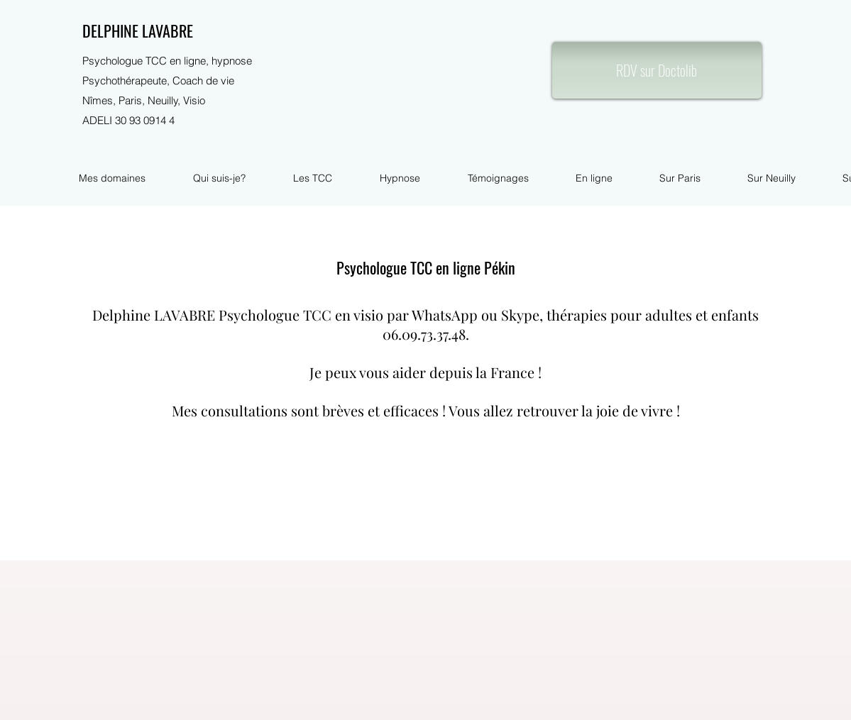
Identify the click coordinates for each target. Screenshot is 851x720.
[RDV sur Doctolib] (657, 70)
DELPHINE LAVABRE (137, 30)
